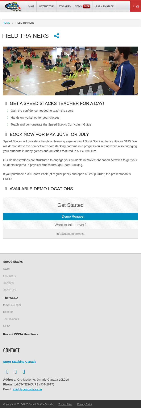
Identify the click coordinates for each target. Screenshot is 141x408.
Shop (31, 6)
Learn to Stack (104, 6)
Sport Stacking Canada (19, 361)
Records (8, 311)
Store (6, 268)
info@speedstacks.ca (27, 389)
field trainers (25, 22)
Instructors (46, 6)
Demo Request (72, 216)
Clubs (6, 326)
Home (6, 22)
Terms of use (65, 404)
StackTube (9, 289)
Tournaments (11, 319)
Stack (82, 6)
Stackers (65, 6)
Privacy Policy (84, 404)
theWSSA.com (12, 304)
